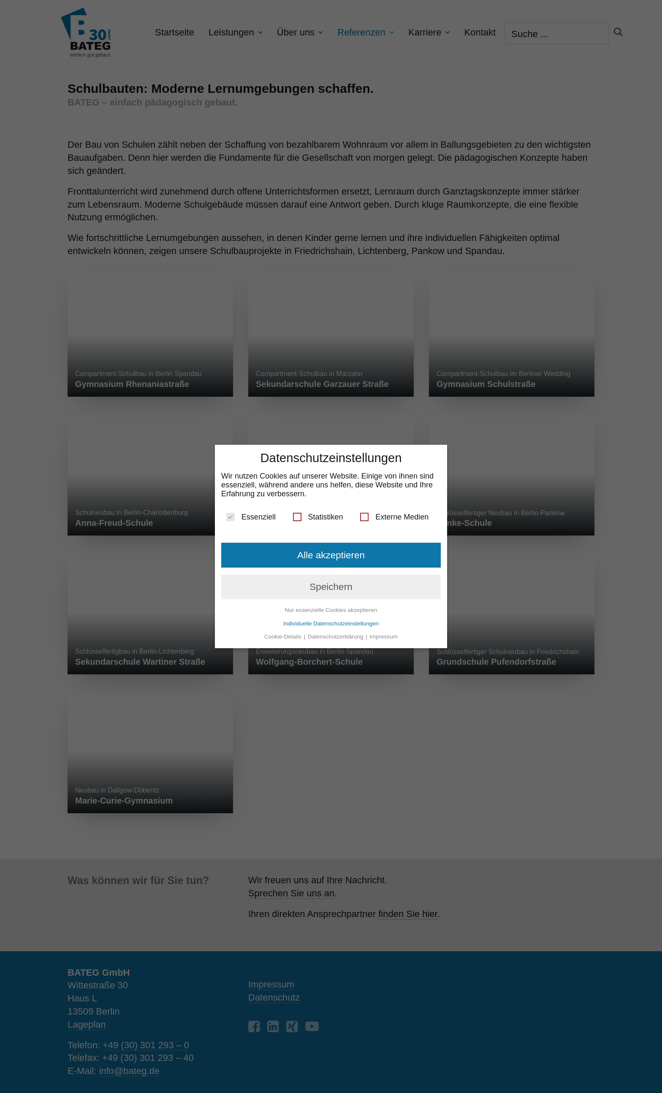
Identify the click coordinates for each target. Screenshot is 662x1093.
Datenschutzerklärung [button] (336, 636)
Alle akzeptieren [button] (331, 555)
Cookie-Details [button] (283, 636)
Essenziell (251, 517)
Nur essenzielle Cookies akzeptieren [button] (331, 610)
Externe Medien (394, 517)
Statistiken (318, 517)
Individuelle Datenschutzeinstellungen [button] (331, 623)
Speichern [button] (330, 587)
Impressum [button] (383, 636)
